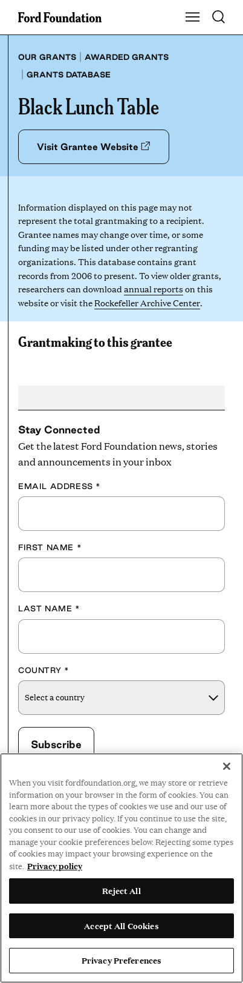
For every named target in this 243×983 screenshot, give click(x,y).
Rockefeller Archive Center (146, 302)
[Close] (226, 766)
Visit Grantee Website (93, 147)
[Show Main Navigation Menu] (193, 17)
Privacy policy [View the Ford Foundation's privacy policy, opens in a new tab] (54, 866)
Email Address (59, 486)
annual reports (153, 288)
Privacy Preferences (121, 960)
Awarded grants (127, 57)
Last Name (49, 608)
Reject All (121, 890)
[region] (121, 868)
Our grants (47, 57)
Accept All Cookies (121, 925)
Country (43, 670)
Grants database (69, 74)
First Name (50, 547)
